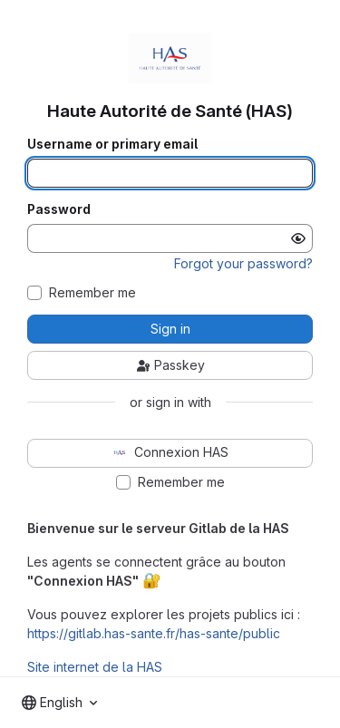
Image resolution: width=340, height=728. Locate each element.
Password (59, 209)
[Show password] (298, 238)
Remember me (92, 293)
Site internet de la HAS (94, 667)
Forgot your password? (243, 263)
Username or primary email (112, 144)
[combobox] (59, 702)
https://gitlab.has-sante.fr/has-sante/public (153, 633)
